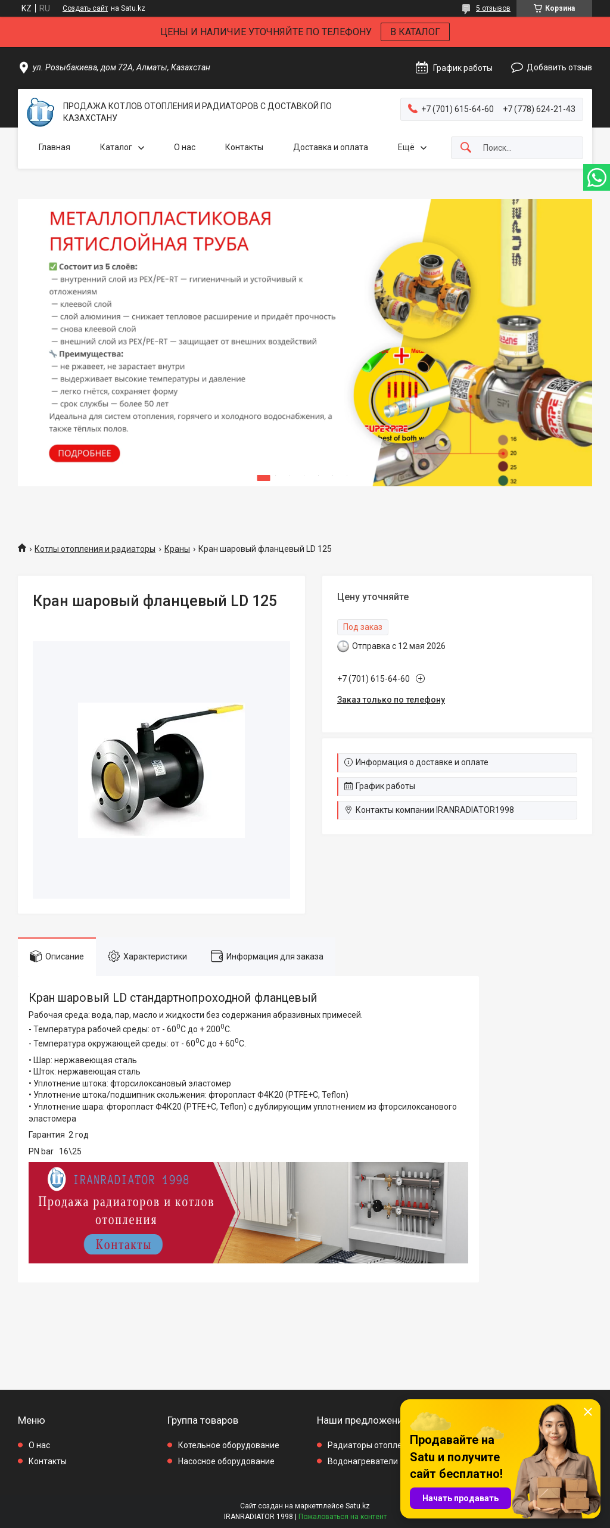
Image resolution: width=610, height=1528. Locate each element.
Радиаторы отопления (372, 1445)
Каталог (116, 147)
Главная (54, 147)
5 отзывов (493, 8)
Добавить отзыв (559, 67)
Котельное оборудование (228, 1445)
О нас (184, 147)
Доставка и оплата (330, 147)
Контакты (244, 147)
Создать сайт (85, 8)
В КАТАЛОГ (415, 32)
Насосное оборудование (226, 1461)
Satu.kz (358, 1506)
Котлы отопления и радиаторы (95, 549)
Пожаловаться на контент (342, 1517)
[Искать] (466, 148)
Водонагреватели (363, 1461)
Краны (177, 549)
